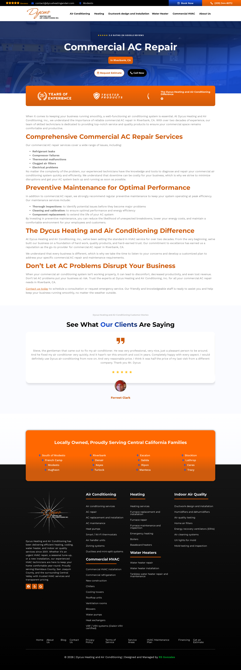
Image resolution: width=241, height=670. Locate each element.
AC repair (91, 511)
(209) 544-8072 (221, 3)
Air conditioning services (100, 506)
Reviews (24, 3)
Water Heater (160, 13)
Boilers (134, 539)
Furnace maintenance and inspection (145, 526)
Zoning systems (95, 545)
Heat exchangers (95, 620)
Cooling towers (95, 591)
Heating (99, 13)
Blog (63, 639)
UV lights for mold (185, 540)
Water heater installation (144, 568)
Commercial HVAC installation (103, 569)
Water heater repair (141, 562)
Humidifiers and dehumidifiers (192, 511)
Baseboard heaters (141, 544)
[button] (80, 13)
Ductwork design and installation (128, 13)
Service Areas (132, 641)
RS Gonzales (167, 657)
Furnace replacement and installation (145, 513)
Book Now (185, 3)
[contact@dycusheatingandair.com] (32, 3)
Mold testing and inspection (190, 545)
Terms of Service (111, 641)
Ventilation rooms (96, 603)
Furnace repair (138, 519)
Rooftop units (94, 597)
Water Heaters (143, 552)
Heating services (139, 506)
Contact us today (37, 288)
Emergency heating (141, 533)
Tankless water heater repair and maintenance (149, 575)
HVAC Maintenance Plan (158, 641)
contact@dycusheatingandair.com (54, 3)
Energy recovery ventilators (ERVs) (194, 528)
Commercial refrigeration (101, 574)
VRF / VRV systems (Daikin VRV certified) (104, 627)
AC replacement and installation (104, 517)
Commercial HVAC (184, 13)
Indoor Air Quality (190, 494)
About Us (205, 13)
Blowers (90, 608)
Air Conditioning (80, 13)
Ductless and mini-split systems (104, 551)
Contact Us (74, 641)
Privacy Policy (90, 641)
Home (39, 639)
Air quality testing (184, 517)
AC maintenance (95, 523)
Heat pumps (93, 528)
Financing (184, 639)
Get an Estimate (198, 641)
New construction (96, 580)
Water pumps (94, 614)
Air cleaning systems (186, 534)
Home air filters (183, 523)
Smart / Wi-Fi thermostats (101, 534)
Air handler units (95, 540)
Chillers (90, 586)
